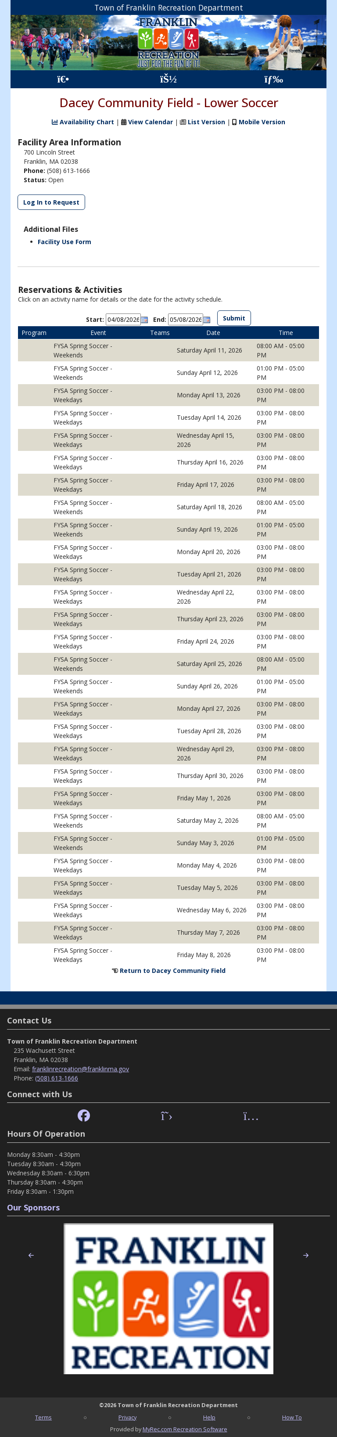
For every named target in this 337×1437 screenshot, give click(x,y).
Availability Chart (83, 122)
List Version (206, 122)
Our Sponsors (33, 1207)
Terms (43, 1417)
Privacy (127, 1417)
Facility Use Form (64, 242)
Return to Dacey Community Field (173, 970)
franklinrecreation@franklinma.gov (80, 1069)
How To (292, 1417)
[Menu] (274, 79)
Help (209, 1417)
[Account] (168, 79)
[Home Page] (63, 79)
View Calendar (150, 122)
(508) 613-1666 (56, 1078)
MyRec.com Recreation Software (185, 1429)
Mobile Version (262, 122)
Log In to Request (51, 202)
